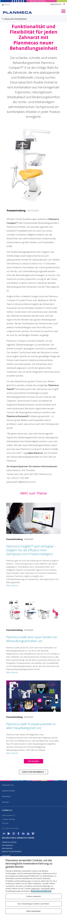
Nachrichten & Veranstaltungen (18, 838)
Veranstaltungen (9, 842)
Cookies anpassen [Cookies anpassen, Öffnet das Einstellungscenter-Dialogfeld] (33, 896)
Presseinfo (6, 796)
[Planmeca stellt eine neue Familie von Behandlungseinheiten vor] (33, 609)
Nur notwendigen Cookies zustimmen (33, 904)
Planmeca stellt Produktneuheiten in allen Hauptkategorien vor (31, 726)
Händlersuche (55, 4)
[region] (33, 886)
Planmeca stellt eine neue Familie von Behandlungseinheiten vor (31, 639)
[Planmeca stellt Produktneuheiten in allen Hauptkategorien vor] (33, 696)
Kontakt (5, 802)
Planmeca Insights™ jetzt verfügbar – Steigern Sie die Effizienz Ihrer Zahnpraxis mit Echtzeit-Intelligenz (31, 550)
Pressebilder (7, 848)
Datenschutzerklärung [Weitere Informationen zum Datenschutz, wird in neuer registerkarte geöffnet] (41, 891)
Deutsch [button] (6, 4)
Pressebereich (7, 845)
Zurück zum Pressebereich (14, 18)
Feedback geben (8, 791)
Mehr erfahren (12, 585)
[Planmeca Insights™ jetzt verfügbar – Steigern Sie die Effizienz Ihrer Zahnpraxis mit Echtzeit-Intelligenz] (33, 518)
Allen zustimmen (33, 911)
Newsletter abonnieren (11, 851)
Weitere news (33, 761)
